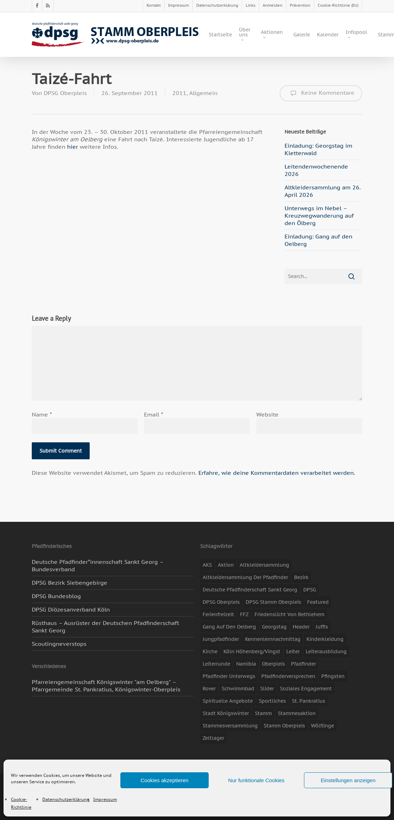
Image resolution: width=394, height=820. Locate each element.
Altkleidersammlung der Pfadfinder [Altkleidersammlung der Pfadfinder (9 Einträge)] (245, 577)
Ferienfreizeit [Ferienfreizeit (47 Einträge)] (218, 614)
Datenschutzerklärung (66, 799)
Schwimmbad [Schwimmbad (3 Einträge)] (238, 688)
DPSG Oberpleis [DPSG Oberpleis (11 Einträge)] (221, 602)
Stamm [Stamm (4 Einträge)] (263, 713)
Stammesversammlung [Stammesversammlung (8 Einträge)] (230, 725)
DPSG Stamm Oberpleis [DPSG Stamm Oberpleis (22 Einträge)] (273, 602)
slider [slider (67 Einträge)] (267, 688)
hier (73, 146)
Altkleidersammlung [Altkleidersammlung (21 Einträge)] (264, 565)
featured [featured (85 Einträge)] (318, 602)
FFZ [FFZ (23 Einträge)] (244, 614)
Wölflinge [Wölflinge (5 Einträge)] (322, 725)
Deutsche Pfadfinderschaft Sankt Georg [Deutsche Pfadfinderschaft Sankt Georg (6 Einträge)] (250, 589)
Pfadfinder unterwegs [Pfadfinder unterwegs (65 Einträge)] (229, 676)
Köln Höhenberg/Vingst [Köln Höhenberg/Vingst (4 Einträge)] (251, 651)
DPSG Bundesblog (56, 596)
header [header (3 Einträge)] (301, 627)
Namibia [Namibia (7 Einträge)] (246, 664)
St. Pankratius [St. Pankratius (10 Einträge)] (308, 701)
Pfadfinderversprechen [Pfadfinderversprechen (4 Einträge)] (288, 676)
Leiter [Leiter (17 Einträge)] (293, 651)
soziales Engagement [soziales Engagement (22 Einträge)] (306, 688)
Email (153, 414)
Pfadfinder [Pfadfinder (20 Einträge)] (303, 664)
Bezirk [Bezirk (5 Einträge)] (301, 577)
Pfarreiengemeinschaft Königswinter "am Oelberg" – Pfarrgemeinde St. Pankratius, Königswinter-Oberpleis (106, 685)
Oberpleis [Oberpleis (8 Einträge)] (273, 664)
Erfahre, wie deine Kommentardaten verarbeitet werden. (276, 472)
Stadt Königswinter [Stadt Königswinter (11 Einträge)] (226, 713)
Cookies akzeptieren (165, 780)
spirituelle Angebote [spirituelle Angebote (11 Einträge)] (228, 701)
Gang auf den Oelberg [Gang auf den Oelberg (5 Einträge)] (229, 627)
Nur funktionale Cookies (256, 780)
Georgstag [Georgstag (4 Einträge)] (274, 627)
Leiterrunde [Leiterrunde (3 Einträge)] (216, 664)
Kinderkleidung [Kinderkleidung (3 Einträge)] (325, 639)
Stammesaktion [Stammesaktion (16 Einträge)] (297, 713)
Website (267, 414)
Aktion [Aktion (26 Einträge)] (226, 565)
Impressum (105, 799)
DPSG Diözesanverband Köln (71, 609)
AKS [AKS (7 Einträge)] (207, 565)
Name (42, 414)
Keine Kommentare (320, 93)
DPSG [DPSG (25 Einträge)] (309, 589)
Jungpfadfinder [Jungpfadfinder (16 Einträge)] (221, 639)
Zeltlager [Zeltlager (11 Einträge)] (213, 738)
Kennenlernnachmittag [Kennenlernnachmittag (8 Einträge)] (272, 639)
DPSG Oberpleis (65, 92)
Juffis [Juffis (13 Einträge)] (322, 627)
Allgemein (203, 92)
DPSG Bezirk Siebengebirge (69, 582)
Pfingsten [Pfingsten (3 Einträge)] (333, 676)
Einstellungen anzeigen (348, 780)
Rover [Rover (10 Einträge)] (209, 688)
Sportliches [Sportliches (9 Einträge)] (272, 701)
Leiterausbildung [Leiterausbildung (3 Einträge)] (326, 651)
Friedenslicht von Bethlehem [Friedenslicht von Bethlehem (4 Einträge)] (289, 614)
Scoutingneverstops (59, 643)
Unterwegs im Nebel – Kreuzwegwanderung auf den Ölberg (319, 215)
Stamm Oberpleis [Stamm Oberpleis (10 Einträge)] (284, 725)
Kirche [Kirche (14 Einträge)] (210, 651)
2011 (179, 92)
